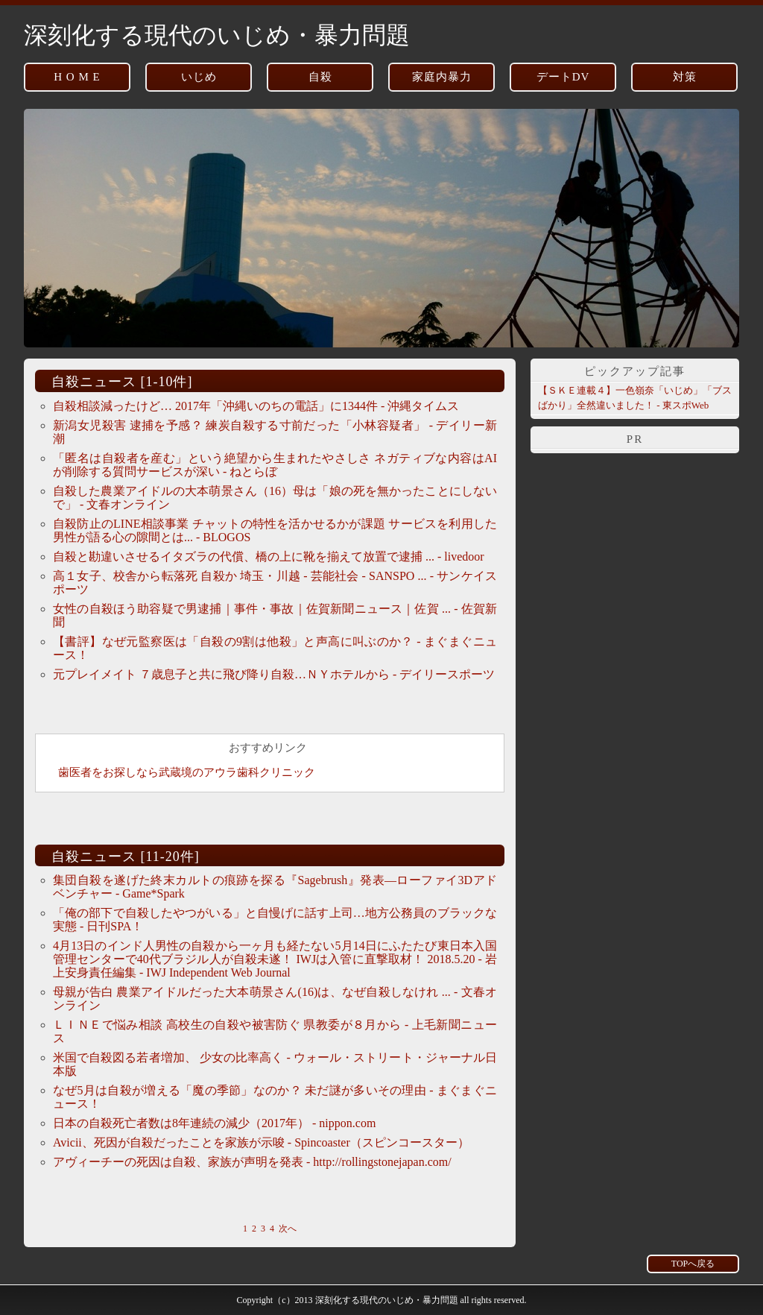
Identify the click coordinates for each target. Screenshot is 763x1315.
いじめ (199, 77)
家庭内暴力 (442, 77)
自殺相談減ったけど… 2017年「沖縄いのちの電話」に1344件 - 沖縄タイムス (256, 406)
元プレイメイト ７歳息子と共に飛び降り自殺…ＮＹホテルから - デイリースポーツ (274, 674)
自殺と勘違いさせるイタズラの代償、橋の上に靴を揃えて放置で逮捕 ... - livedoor (268, 556)
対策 (685, 77)
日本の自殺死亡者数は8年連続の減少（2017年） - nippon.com (214, 1123)
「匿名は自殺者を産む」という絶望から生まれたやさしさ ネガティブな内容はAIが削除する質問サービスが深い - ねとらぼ (275, 465)
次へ (288, 1228)
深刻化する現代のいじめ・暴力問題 (217, 35)
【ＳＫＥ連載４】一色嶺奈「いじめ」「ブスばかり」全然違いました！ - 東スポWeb (635, 398)
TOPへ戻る (693, 1263)
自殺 (320, 77)
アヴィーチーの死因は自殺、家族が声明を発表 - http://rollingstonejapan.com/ (252, 1161)
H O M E (77, 77)
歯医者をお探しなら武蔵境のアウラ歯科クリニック (186, 772)
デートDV (563, 77)
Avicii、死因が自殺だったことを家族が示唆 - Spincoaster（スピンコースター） (261, 1142)
